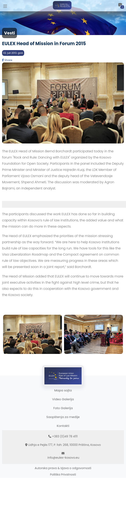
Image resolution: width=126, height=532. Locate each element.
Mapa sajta (63, 390)
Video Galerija (63, 399)
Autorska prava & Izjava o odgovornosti (63, 468)
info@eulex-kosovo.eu (63, 458)
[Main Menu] (5, 5)
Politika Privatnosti (63, 474)
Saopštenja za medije (63, 417)
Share (7, 60)
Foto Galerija (63, 408)
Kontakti (63, 426)
